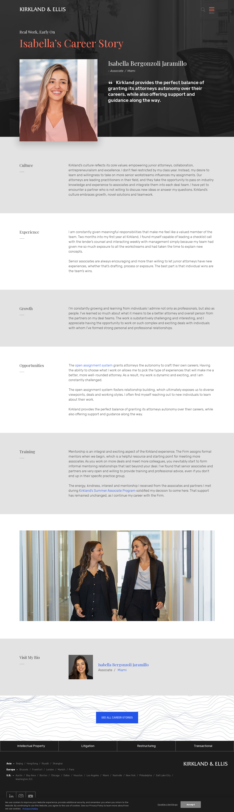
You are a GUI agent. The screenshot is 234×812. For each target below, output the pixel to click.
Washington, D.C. (24, 779)
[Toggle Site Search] (203, 9)
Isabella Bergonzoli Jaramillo (123, 664)
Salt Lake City (163, 775)
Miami (122, 670)
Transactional (203, 746)
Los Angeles (93, 775)
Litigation (87, 746)
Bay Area (31, 775)
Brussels (24, 769)
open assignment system (94, 365)
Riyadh (45, 763)
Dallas (67, 775)
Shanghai (58, 763)
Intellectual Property (31, 746)
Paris (71, 769)
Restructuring (146, 746)
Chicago (55, 775)
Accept (191, 804)
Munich (61, 769)
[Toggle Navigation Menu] (211, 9)
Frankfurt (37, 769)
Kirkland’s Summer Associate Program (107, 491)
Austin (19, 775)
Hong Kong (32, 763)
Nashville (117, 775)
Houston (78, 775)
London (50, 769)
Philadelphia (145, 775)
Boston (43, 775)
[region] (117, 805)
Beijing (19, 763)
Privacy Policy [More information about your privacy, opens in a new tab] (30, 808)
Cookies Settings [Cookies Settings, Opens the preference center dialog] (168, 804)
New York (131, 775)
